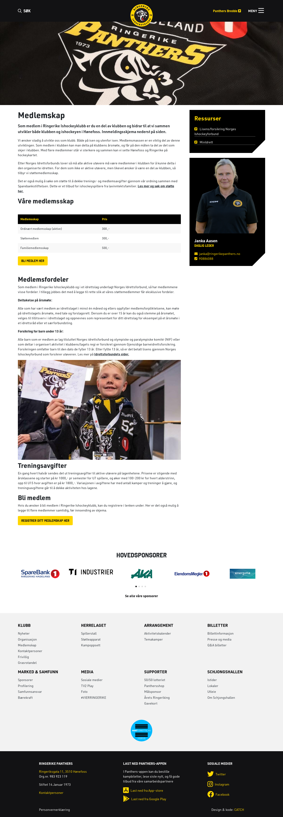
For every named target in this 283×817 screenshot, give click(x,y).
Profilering (25, 686)
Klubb (24, 625)
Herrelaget (93, 625)
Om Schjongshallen (221, 697)
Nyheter (24, 633)
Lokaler (212, 686)
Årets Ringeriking (157, 697)
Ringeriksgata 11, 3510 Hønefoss (63, 771)
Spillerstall (89, 633)
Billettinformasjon (220, 633)
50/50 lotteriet (154, 680)
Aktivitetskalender (157, 633)
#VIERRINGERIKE (93, 697)
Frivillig (23, 657)
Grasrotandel (27, 663)
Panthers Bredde (227, 11)
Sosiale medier (92, 680)
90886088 (203, 259)
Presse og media (219, 639)
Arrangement (158, 625)
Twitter (216, 774)
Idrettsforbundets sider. (111, 354)
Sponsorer (25, 680)
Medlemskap (27, 645)
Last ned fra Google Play (144, 798)
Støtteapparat (91, 639)
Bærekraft (25, 697)
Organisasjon (27, 639)
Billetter (217, 625)
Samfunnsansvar (30, 692)
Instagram (218, 784)
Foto (84, 692)
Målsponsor (152, 692)
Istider (212, 680)
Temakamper (153, 639)
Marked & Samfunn (38, 671)
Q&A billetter (217, 645)
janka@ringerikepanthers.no (217, 254)
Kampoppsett (90, 645)
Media (87, 671)
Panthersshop (154, 686)
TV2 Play (87, 686)
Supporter (155, 671)
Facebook (218, 794)
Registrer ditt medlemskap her (45, 520)
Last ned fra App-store (143, 790)
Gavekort (150, 703)
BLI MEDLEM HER (32, 261)
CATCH (239, 810)
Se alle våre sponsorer (141, 596)
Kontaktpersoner (30, 651)
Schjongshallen (225, 671)
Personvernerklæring (54, 810)
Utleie (211, 692)
